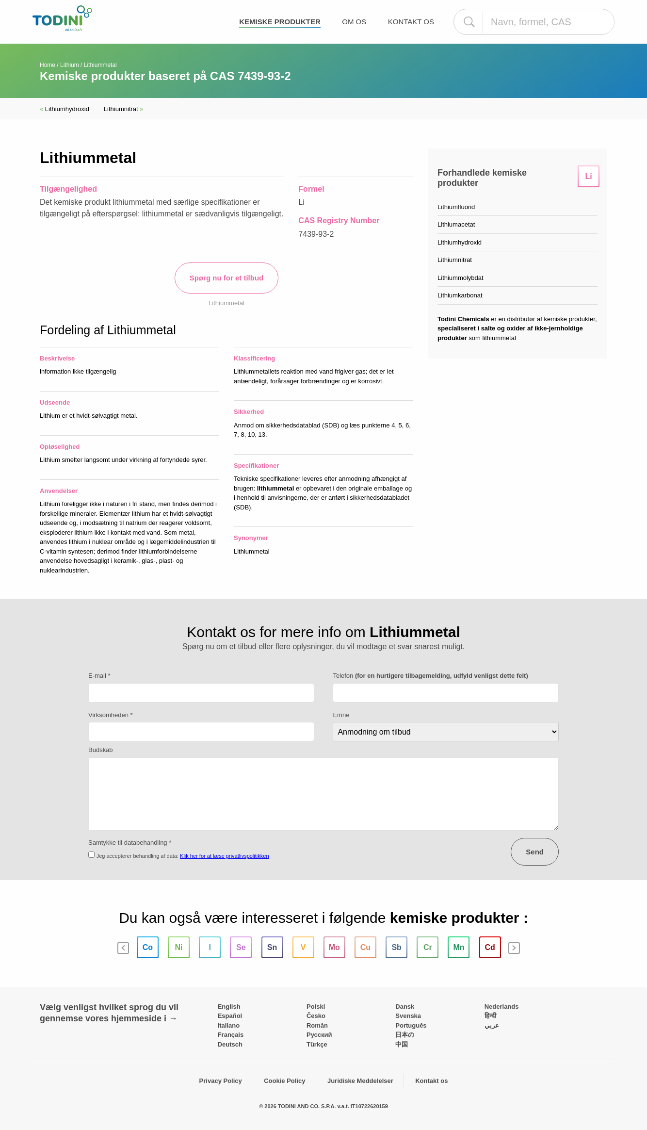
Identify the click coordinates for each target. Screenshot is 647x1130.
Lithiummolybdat (460, 277)
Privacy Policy (220, 1080)
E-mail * (99, 675)
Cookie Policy (284, 1080)
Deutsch (230, 1044)
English (229, 1006)
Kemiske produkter (280, 21)
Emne (341, 715)
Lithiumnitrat (124, 109)
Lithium (69, 65)
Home (47, 65)
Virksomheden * (110, 715)
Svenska (408, 1015)
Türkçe (317, 1044)
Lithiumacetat (456, 224)
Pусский (319, 1034)
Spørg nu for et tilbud (226, 278)
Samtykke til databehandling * (129, 842)
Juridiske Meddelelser (360, 1080)
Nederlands (502, 1006)
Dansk (404, 1006)
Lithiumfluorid (456, 207)
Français (230, 1034)
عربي (492, 1025)
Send (535, 852)
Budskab (100, 749)
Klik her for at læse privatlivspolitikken (224, 856)
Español (230, 1015)
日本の (404, 1034)
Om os (354, 21)
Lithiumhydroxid (64, 109)
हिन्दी (490, 1015)
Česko (316, 1015)
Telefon (430, 675)
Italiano (229, 1025)
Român (317, 1025)
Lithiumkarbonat (460, 295)
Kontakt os (411, 21)
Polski (316, 1006)
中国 (401, 1044)
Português (410, 1025)
